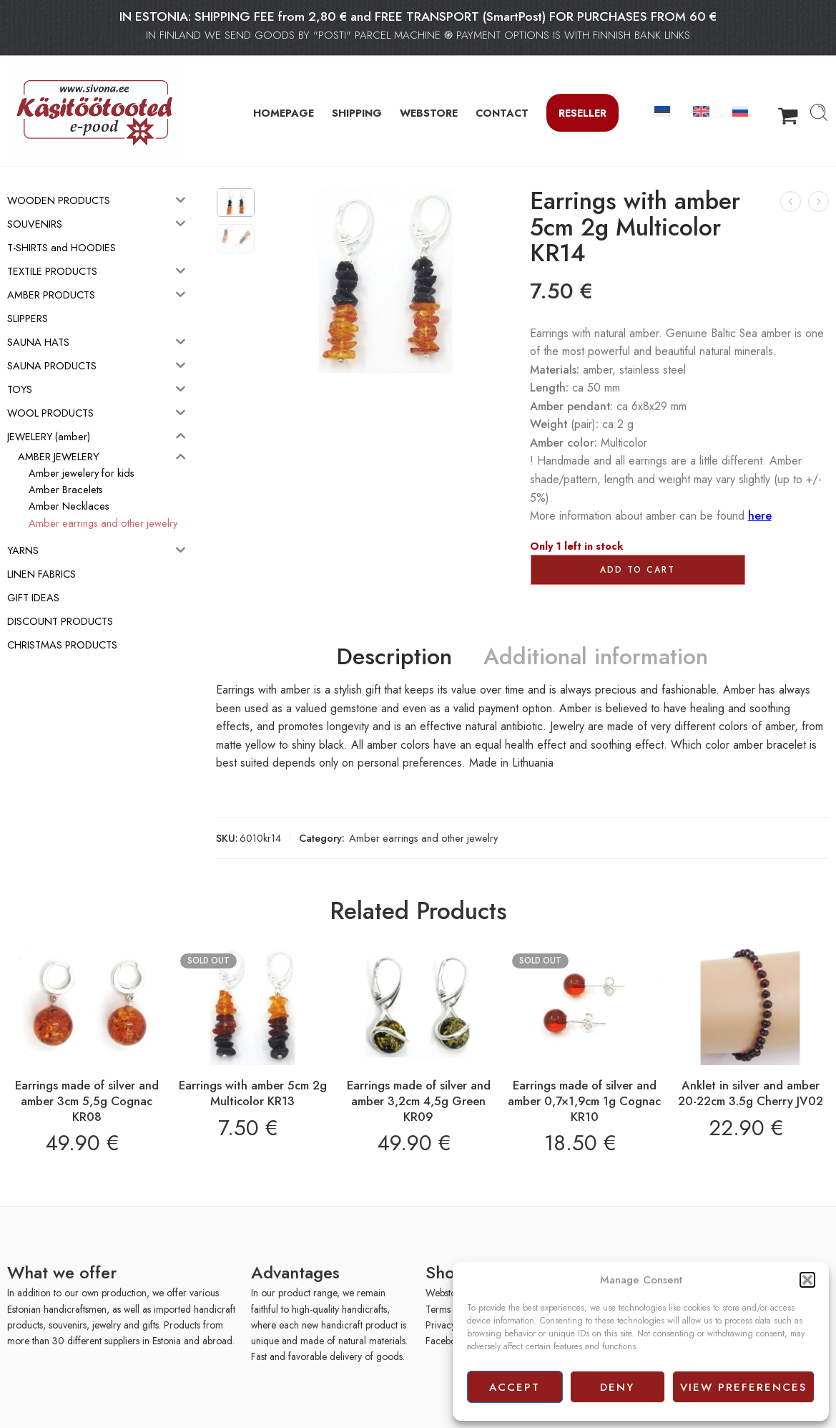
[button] (807, 1280)
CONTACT (502, 112)
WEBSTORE (429, 112)
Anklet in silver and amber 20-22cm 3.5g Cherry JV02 (750, 1093)
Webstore (445, 1293)
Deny (617, 1387)
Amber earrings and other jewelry (423, 837)
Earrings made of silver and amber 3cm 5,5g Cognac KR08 (87, 1101)
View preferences (743, 1387)
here (760, 515)
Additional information (595, 657)
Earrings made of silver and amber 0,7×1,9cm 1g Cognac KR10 (584, 1101)
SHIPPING (357, 112)
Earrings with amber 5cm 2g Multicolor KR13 (253, 1093)
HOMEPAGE (283, 112)
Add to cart (637, 569)
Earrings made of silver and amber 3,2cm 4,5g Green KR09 (419, 1101)
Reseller (582, 112)
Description (394, 657)
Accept (514, 1387)
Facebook (446, 1341)
